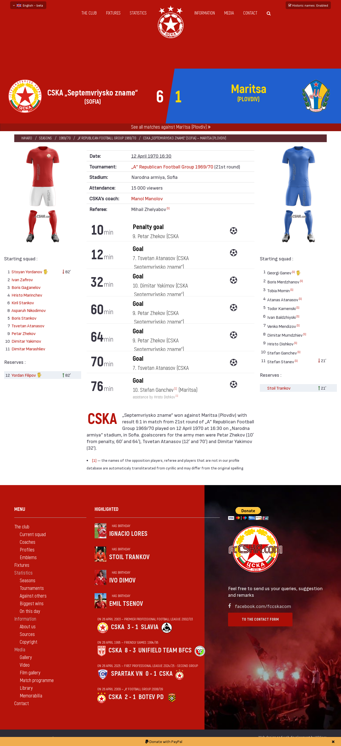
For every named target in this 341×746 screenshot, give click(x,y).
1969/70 (64, 138)
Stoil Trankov (279, 387)
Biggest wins (32, 604)
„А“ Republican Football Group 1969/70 (107, 138)
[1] (168, 208)
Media (229, 13)
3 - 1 (132, 627)
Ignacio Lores (128, 534)
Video (25, 665)
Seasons (45, 138)
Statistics (138, 13)
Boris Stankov (24, 317)
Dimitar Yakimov (26, 341)
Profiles (27, 550)
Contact (250, 13)
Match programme (37, 680)
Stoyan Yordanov (30, 272)
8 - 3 (130, 650)
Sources (27, 634)
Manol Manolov (147, 198)
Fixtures (113, 13)
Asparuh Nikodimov (29, 310)
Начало (26, 138)
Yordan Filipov (27, 375)
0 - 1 (151, 674)
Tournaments (32, 588)
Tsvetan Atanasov (28, 325)
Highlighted (106, 509)
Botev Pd (151, 697)
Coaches (27, 542)
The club (89, 13)
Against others (33, 596)
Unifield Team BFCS (165, 650)
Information (204, 13)
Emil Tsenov (126, 604)
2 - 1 (130, 697)
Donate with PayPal (163, 741)
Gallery (26, 657)
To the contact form (260, 619)
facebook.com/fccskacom (263, 606)
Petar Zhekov (24, 333)
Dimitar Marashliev (28, 348)
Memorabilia (31, 696)
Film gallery (30, 673)
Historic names (308, 5)
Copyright (28, 642)
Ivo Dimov (122, 580)
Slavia (149, 627)
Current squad (33, 534)
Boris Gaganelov (26, 287)
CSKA (117, 627)
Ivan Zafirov (22, 279)
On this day (30, 611)
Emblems (28, 557)
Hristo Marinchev (27, 294)
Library (26, 688)
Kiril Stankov (23, 302)
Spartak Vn (127, 674)
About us (28, 627)
